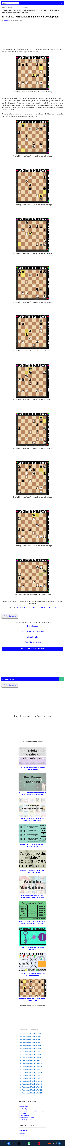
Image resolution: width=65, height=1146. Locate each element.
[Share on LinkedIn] (59, 1143)
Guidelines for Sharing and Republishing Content (31, 1111)
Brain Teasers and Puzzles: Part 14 (30, 1072)
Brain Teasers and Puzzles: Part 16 (30, 1078)
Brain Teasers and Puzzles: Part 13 (30, 1069)
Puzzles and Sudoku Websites (26, 1117)
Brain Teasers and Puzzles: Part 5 (30, 1046)
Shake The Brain (23, 1130)
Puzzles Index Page (24, 1115)
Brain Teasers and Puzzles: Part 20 (30, 1090)
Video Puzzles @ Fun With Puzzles (28, 1120)
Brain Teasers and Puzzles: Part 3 (30, 1040)
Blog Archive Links (23, 1106)
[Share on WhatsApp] (29, 1143)
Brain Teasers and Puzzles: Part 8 (30, 1054)
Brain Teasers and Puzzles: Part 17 (30, 1081)
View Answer (32, 603)
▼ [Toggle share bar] (2, 1143)
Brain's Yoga (22, 1133)
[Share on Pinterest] (39, 1143)
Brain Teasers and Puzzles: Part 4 (30, 1043)
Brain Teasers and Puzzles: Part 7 (30, 1052)
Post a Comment (9, 616)
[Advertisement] (32, 36)
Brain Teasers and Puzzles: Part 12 (30, 1066)
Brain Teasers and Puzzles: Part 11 (30, 1063)
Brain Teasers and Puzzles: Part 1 (30, 1034)
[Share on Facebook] (9, 1143)
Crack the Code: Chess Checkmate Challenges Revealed (36, 608)
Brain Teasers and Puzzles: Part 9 (30, 1057)
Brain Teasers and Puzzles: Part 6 (30, 1049)
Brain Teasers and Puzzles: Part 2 (30, 1037)
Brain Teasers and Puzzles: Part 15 (30, 1075)
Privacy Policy (22, 1113)
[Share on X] (19, 1143)
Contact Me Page (23, 1109)
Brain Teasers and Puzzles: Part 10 (30, 1060)
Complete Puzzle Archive (27, 1096)
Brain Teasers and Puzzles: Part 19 (30, 1087)
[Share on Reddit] (49, 1143)
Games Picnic (22, 1136)
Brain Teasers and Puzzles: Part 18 (30, 1084)
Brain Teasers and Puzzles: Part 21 (30, 1093)
